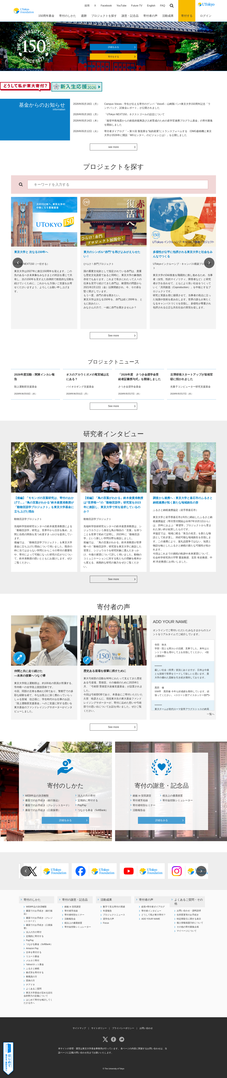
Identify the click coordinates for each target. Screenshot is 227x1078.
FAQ (162, 5)
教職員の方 (31, 976)
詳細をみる (113, 47)
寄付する (186, 15)
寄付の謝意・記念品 (75, 899)
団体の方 (30, 980)
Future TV (136, 5)
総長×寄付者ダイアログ (153, 906)
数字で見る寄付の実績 (114, 906)
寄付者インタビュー (151, 910)
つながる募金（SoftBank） (93, 810)
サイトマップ (79, 1028)
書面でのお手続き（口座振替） (43, 810)
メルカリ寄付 (32, 960)
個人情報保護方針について (190, 922)
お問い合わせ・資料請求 (189, 910)
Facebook (106, 5)
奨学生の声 (108, 919)
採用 (87, 5)
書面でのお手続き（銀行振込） (43, 800)
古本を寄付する (33, 952)
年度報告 (107, 910)
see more (113, 147)
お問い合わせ (146, 1028)
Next (209, 263)
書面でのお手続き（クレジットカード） (48, 805)
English (151, 5)
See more (113, 335)
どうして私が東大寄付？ (153, 914)
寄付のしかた (32, 899)
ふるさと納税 (32, 968)
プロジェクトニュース (114, 914)
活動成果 (106, 899)
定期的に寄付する (88, 800)
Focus (106, 923)
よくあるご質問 (33, 988)
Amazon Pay (32, 948)
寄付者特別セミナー (144, 805)
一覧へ (210, 714)
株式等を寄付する (35, 972)
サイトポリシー (99, 1028)
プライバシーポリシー (123, 1028)
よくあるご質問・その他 (188, 901)
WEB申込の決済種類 (37, 795)
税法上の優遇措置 (173, 795)
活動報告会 (139, 810)
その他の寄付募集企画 (188, 927)
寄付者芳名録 (140, 800)
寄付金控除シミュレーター (178, 800)
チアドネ (30, 984)
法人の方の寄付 (86, 795)
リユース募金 (32, 956)
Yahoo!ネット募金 (35, 964)
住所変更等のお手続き (188, 914)
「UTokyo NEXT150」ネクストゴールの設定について (134, 114)
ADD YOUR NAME (150, 919)
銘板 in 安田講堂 (142, 795)
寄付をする (113, 56)
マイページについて (187, 931)
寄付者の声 (146, 899)
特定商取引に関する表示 (189, 919)
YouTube (121, 5)
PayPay (82, 805)
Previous (18, 263)
